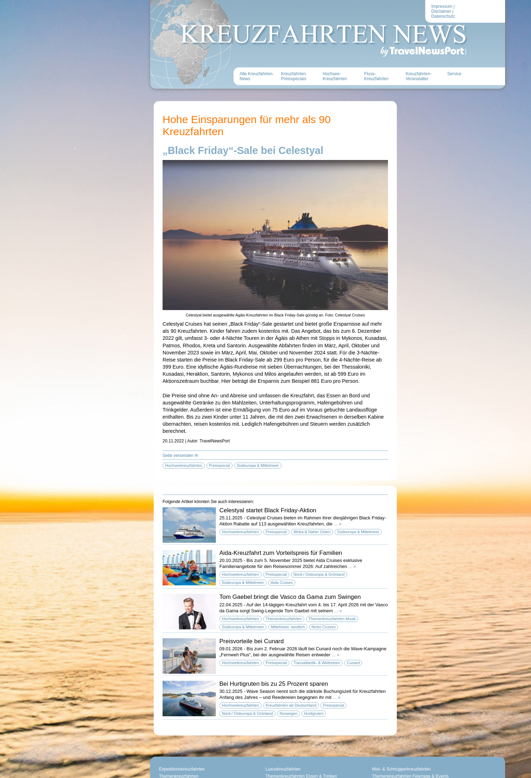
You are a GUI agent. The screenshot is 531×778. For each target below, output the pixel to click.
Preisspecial (276, 532)
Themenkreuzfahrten (284, 619)
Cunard (353, 663)
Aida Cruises (282, 582)
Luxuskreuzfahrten (283, 769)
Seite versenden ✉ (180, 455)
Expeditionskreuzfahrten (182, 769)
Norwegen (288, 713)
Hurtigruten (313, 713)
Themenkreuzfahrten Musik (332, 619)
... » (337, 523)
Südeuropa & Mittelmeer (358, 532)
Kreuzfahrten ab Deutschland (291, 705)
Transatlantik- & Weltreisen (317, 663)
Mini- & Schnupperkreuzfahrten (401, 769)
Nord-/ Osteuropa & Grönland (319, 574)
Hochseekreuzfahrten (240, 532)
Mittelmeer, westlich (288, 627)
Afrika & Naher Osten (312, 532)
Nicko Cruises (324, 627)
